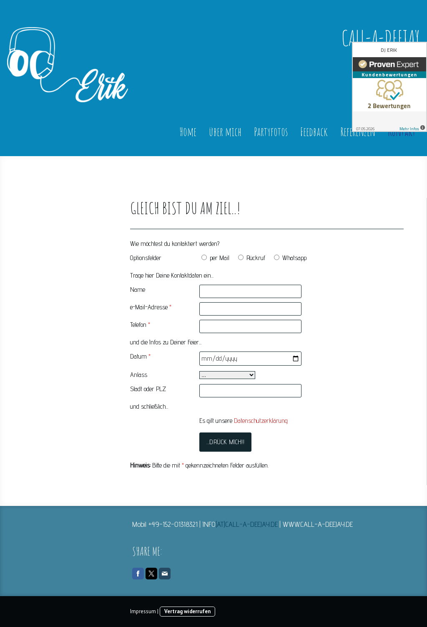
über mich (225, 131)
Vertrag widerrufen (187, 611)
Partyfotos (271, 131)
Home (187, 131)
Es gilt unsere (243, 421)
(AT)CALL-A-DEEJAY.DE (247, 524)
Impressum (143, 611)
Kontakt (402, 131)
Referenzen (357, 131)
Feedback (314, 131)
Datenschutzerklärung (261, 421)
